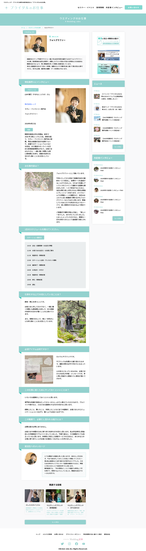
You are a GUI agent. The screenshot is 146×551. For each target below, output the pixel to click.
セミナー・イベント (86, 7)
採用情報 (100, 7)
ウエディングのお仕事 (34, 27)
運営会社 (107, 534)
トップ (38, 534)
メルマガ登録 (47, 534)
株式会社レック (30, 104)
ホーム (23, 27)
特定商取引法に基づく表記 (92, 534)
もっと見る (55, 522)
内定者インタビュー (114, 7)
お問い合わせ (133, 7)
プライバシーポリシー (73, 534)
